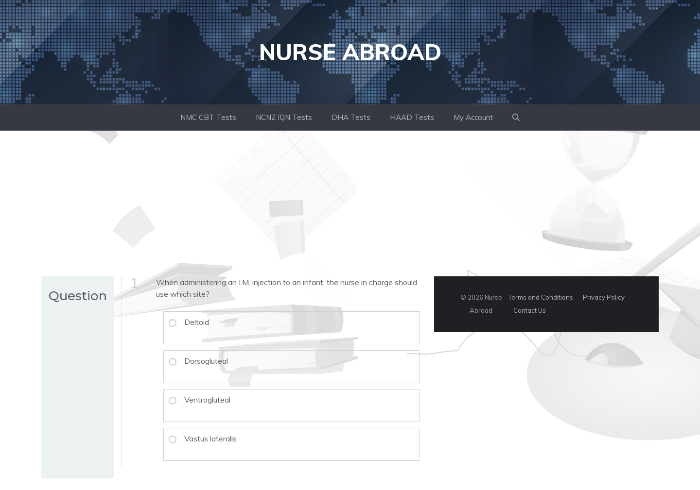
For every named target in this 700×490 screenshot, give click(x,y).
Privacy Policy (604, 297)
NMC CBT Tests (208, 117)
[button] (516, 117)
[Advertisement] (350, 203)
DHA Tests (351, 117)
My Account (473, 117)
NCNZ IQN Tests (284, 117)
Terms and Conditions (540, 297)
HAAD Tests (412, 117)
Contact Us (529, 310)
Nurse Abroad (350, 52)
